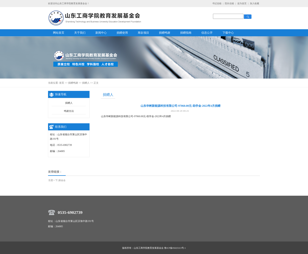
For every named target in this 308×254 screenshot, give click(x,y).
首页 (61, 83)
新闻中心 (101, 32)
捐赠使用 (122, 32)
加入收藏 (254, 3)
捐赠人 (86, 83)
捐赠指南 (185, 32)
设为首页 (242, 3)
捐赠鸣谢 (164, 32)
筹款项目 (143, 32)
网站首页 (58, 32)
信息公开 (207, 32)
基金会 (62, 180)
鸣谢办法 (69, 111)
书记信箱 (216, 3)
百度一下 (53, 180)
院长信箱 (230, 3)
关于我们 (79, 32)
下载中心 (228, 32)
